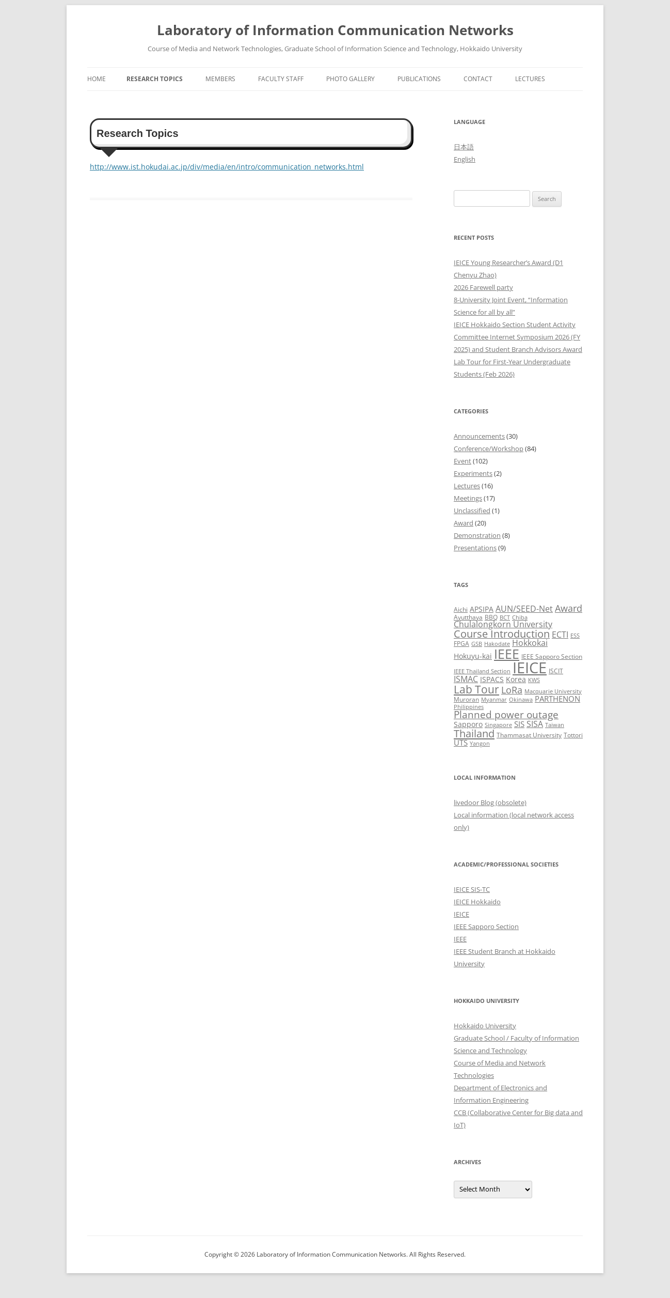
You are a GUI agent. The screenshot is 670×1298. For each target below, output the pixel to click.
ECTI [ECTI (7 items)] (560, 634)
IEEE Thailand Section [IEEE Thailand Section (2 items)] (482, 671)
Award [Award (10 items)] (568, 607)
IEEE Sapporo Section (486, 926)
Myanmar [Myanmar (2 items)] (494, 699)
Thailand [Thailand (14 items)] (474, 733)
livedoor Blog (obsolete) (490, 802)
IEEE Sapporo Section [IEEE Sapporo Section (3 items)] (551, 656)
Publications (419, 78)
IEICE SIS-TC (472, 889)
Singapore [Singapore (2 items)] (498, 725)
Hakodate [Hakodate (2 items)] (497, 643)
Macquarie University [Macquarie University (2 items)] (553, 691)
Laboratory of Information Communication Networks (335, 30)
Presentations (475, 547)
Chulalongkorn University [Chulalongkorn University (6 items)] (503, 624)
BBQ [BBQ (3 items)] (491, 617)
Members (220, 78)
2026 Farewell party (483, 287)
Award (463, 523)
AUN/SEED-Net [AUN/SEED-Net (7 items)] (524, 608)
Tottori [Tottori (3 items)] (573, 735)
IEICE (461, 914)
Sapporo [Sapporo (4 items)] (468, 724)
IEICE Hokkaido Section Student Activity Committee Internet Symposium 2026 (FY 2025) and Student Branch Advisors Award (518, 337)
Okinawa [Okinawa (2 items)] (521, 699)
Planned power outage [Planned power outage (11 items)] (506, 714)
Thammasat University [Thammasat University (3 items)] (529, 735)
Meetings (468, 498)
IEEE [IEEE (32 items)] (506, 653)
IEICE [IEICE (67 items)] (530, 667)
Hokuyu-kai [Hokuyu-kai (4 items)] (473, 656)
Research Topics (154, 78)
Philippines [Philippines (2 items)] (469, 706)
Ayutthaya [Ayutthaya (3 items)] (468, 617)
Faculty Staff (281, 78)
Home (96, 78)
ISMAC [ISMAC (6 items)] (466, 679)
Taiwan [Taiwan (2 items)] (554, 725)
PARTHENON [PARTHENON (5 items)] (557, 698)
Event (462, 461)
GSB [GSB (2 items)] (476, 643)
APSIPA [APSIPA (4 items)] (481, 609)
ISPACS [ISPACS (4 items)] (492, 679)
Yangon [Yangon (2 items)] (480, 743)
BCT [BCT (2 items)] (505, 617)
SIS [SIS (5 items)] (519, 724)
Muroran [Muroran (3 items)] (466, 699)
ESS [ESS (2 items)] (575, 635)
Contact (478, 78)
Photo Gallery (350, 78)
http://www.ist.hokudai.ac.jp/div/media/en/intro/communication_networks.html (227, 167)
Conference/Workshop (488, 448)
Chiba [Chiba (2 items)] (520, 617)
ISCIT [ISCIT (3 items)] (556, 671)
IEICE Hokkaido (477, 901)
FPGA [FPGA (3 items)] (461, 643)
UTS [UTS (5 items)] (461, 742)
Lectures (530, 78)
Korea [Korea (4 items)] (516, 679)
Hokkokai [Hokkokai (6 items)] (530, 642)
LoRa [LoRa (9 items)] (511, 690)
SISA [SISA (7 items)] (535, 724)
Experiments (473, 473)
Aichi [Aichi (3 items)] (461, 609)
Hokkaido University (485, 1025)
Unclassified (472, 510)
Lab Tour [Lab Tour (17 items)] (476, 689)
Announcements (479, 436)
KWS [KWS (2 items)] (534, 680)
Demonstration (477, 535)
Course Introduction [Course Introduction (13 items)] (502, 634)
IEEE (460, 939)
